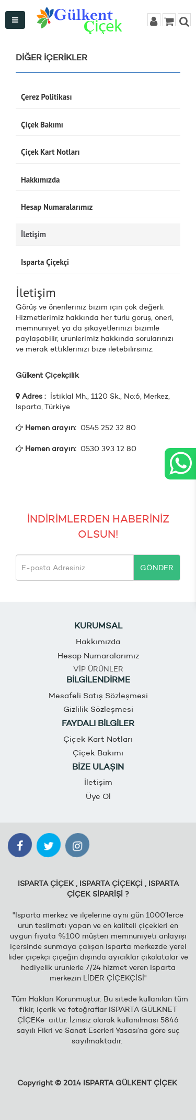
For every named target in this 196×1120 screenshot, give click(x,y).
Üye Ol (98, 796)
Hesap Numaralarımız (57, 207)
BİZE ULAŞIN (98, 767)
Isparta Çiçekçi (45, 262)
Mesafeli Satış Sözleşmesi (98, 695)
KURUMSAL (98, 626)
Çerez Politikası (46, 97)
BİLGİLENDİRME (98, 680)
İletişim (33, 234)
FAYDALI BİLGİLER (98, 723)
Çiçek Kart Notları (50, 152)
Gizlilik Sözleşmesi (98, 709)
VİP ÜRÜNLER (98, 669)
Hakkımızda (40, 180)
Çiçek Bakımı (42, 125)
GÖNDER (157, 567)
